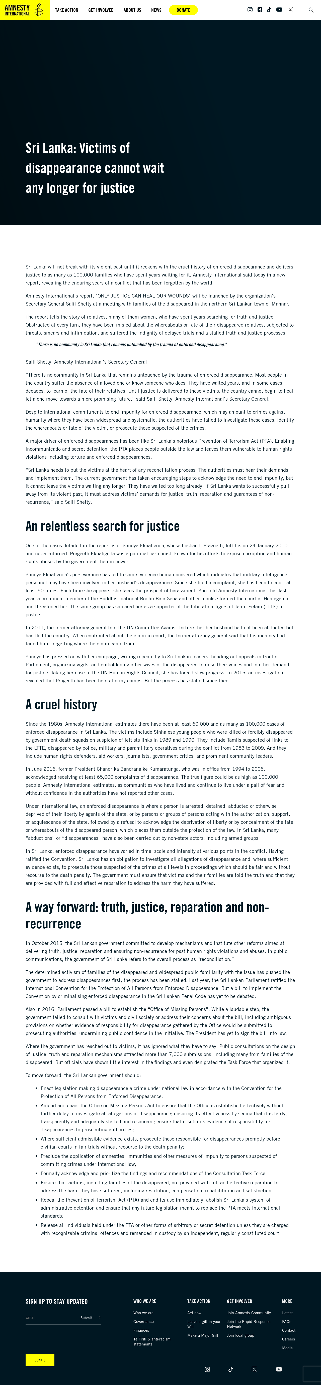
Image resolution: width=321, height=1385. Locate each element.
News (156, 10)
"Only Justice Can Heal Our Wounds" (144, 295)
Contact (288, 1330)
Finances (141, 1330)
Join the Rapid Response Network (248, 1324)
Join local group (240, 1335)
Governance (143, 1321)
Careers (288, 1338)
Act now (194, 1312)
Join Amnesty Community (249, 1312)
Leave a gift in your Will (203, 1324)
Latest (287, 1312)
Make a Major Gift (202, 1335)
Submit (86, 1317)
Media (287, 1347)
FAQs (286, 1321)
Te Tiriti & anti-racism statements (152, 1341)
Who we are (143, 1312)
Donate (183, 10)
